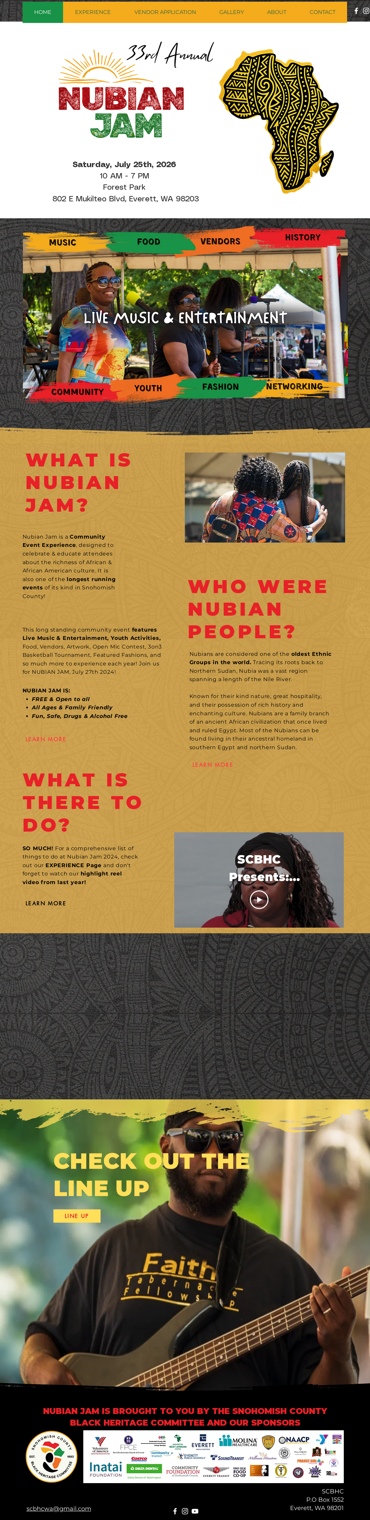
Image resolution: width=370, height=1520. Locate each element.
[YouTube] (195, 1511)
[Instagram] (185, 1511)
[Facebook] (356, 11)
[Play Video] (259, 899)
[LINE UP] (77, 1216)
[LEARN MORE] (46, 739)
